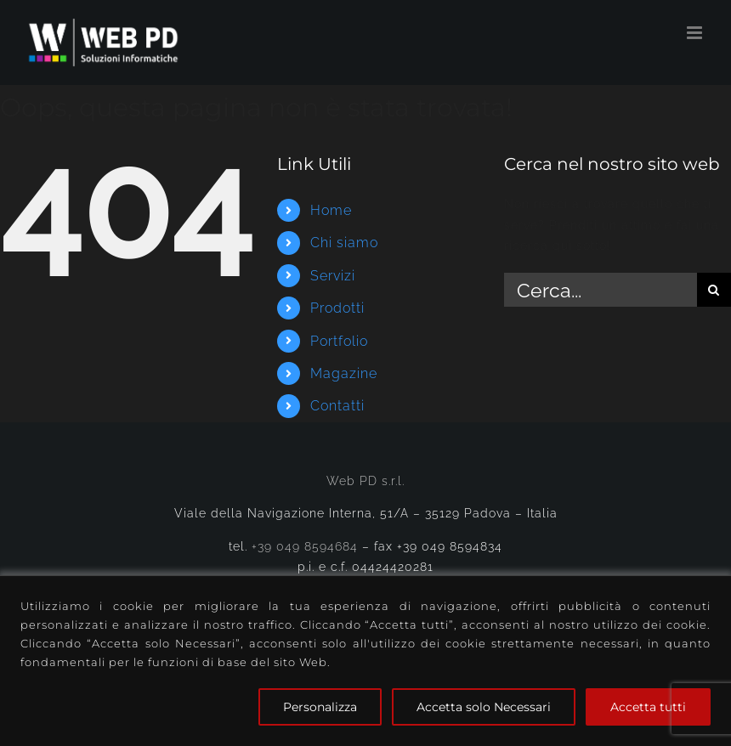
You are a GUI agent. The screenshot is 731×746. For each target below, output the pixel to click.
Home (331, 210)
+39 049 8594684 (305, 546)
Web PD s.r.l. (365, 481)
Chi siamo (344, 243)
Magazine (343, 373)
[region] (365, 660)
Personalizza (320, 707)
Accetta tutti (648, 707)
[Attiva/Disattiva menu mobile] (696, 33)
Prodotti (337, 308)
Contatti (337, 406)
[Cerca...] (600, 290)
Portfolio (339, 341)
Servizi (332, 276)
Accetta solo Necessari (483, 707)
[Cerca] (714, 290)
